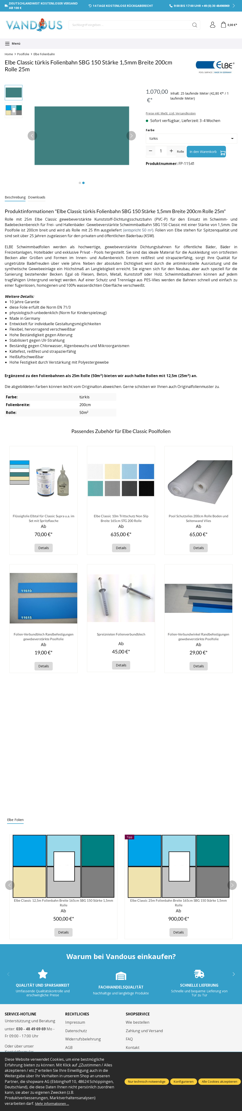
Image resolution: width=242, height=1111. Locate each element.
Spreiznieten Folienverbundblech (121, 635)
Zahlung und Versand (144, 1034)
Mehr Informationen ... (54, 1103)
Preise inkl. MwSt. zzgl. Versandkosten (171, 113)
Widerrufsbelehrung (83, 1042)
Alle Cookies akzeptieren (219, 1081)
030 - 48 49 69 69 (31, 1032)
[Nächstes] (131, 135)
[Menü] (12, 43)
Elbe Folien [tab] (15, 822)
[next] (232, 888)
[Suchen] (192, 25)
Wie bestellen (137, 1025)
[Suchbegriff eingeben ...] (128, 25)
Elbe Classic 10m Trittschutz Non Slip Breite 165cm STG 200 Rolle (121, 519)
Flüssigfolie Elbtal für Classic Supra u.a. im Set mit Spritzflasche (43, 519)
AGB (69, 1051)
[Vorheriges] (32, 135)
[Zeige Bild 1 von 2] (80, 183)
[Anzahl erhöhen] (171, 151)
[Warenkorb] (228, 25)
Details (43, 549)
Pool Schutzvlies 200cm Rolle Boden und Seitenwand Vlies (198, 519)
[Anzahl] (161, 151)
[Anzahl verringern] (150, 151)
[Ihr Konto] (211, 25)
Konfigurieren (184, 1081)
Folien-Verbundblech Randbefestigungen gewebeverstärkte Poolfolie (43, 638)
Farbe (150, 130)
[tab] (15, 197)
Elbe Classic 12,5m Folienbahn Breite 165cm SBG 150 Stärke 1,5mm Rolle (63, 905)
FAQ (129, 1042)
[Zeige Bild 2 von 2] (83, 183)
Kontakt (132, 1051)
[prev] (10, 888)
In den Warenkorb (207, 151)
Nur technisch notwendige (146, 1081)
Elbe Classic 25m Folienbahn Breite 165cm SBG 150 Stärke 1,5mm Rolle (178, 905)
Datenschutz (76, 1034)
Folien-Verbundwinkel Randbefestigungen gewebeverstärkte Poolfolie (198, 638)
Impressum (75, 1025)
